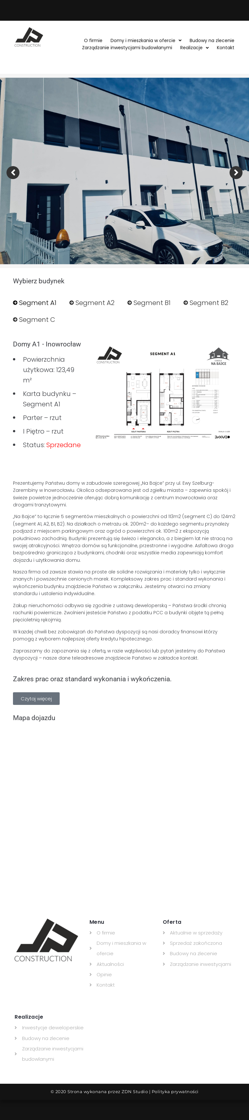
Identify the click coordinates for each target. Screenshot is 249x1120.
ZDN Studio (135, 1091)
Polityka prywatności (175, 1091)
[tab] (34, 302)
